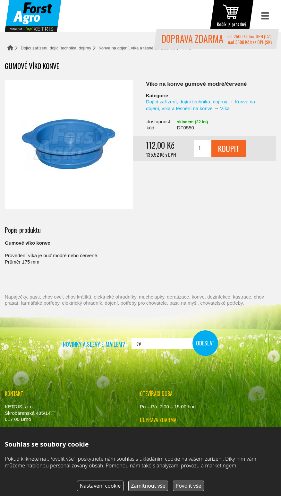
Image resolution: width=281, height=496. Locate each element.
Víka (225, 108)
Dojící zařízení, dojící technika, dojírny (56, 48)
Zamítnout (148, 485)
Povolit (188, 485)
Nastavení (100, 485)
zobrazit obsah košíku (231, 16)
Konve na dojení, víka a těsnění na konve (136, 48)
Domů (10, 47)
